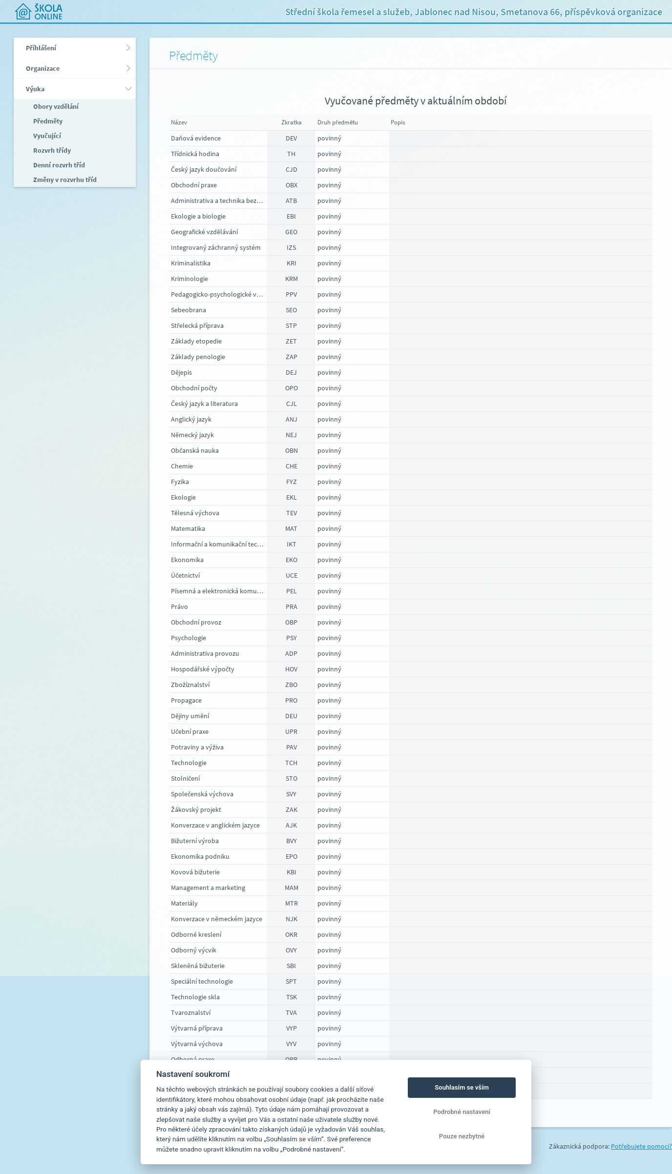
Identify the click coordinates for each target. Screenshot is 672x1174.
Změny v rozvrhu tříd (64, 179)
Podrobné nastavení (461, 1111)
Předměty (47, 121)
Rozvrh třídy (51, 150)
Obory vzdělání (55, 106)
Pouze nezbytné (462, 1136)
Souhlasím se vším (462, 1087)
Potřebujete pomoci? (641, 1146)
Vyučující (46, 135)
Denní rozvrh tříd (58, 165)
